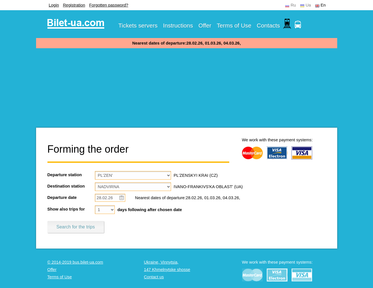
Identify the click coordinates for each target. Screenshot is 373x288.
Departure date (62, 197)
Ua (308, 5)
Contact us (154, 277)
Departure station (64, 175)
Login (54, 5)
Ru (293, 5)
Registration (74, 5)
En (323, 5)
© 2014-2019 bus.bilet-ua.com (75, 262)
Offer (204, 25)
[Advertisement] (186, 88)
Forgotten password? (108, 5)
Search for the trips (76, 226)
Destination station (66, 186)
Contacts (268, 25)
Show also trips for (66, 209)
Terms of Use (234, 25)
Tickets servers (138, 25)
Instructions (178, 25)
